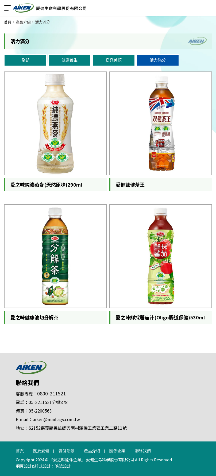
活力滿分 (42, 22)
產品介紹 (23, 22)
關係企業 (117, 451)
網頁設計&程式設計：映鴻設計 (43, 466)
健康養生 (69, 60)
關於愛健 (41, 451)
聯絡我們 (27, 382)
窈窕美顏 (114, 60)
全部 (25, 60)
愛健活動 (67, 451)
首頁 (7, 22)
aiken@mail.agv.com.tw (56, 419)
